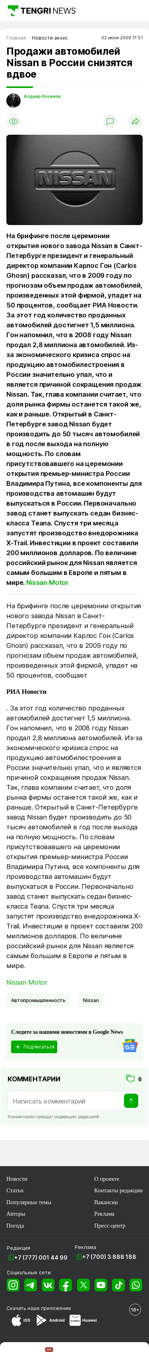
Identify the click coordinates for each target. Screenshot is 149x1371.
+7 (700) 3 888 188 (109, 1256)
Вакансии (106, 1202)
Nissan (91, 1000)
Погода (15, 1225)
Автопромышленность (38, 1000)
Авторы (15, 1214)
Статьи (14, 1190)
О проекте (106, 1179)
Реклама (104, 1214)
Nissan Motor (47, 582)
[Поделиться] (135, 121)
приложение (56, 1308)
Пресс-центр (109, 1225)
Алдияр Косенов (42, 96)
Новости (16, 1179)
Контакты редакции (118, 1190)
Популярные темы (28, 1202)
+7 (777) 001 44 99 (41, 1257)
